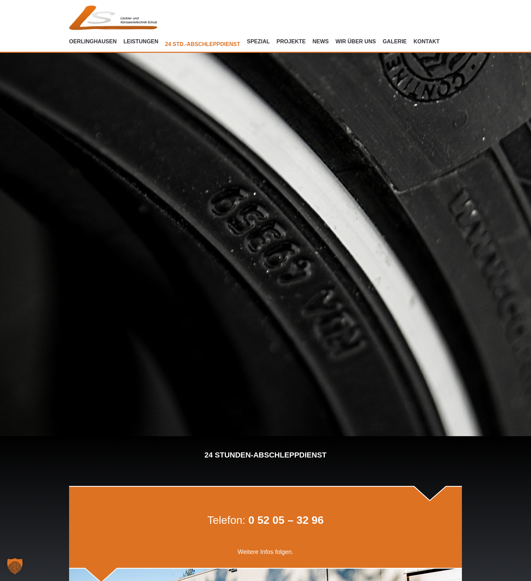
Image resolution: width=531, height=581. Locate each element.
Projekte (291, 41)
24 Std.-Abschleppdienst (202, 44)
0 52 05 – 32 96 (285, 520)
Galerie (395, 41)
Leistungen (140, 41)
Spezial (258, 41)
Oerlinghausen (92, 41)
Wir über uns (356, 41)
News (321, 41)
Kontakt (426, 41)
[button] (15, 566)
